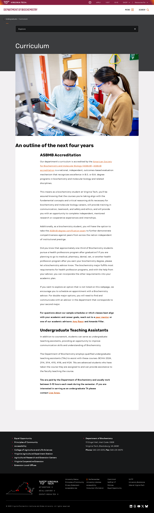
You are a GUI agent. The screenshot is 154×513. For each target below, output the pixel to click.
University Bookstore (137, 482)
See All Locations (47, 491)
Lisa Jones (54, 393)
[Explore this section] (77, 28)
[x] (142, 506)
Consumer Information (95, 488)
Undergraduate (12, 19)
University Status (71, 479)
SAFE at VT (112, 482)
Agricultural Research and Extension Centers (35, 457)
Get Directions (46, 487)
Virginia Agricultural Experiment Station (33, 453)
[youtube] (138, 506)
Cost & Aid (112, 479)
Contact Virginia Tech (48, 494)
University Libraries (93, 482)
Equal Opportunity (23, 438)
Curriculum (23, 19)
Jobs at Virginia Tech (136, 485)
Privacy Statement (72, 485)
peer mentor (102, 317)
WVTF (131, 479)
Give (116, 2)
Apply (98, 2)
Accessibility (20, 446)
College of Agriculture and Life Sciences (33, 449)
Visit (108, 2)
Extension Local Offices (25, 465)
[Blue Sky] (146, 506)
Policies (111, 485)
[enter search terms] (144, 10)
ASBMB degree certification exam (68, 230)
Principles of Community (26, 442)
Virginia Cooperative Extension (29, 461)
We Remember (94, 479)
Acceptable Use (71, 488)
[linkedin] (131, 506)
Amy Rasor (78, 321)
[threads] (135, 506)
